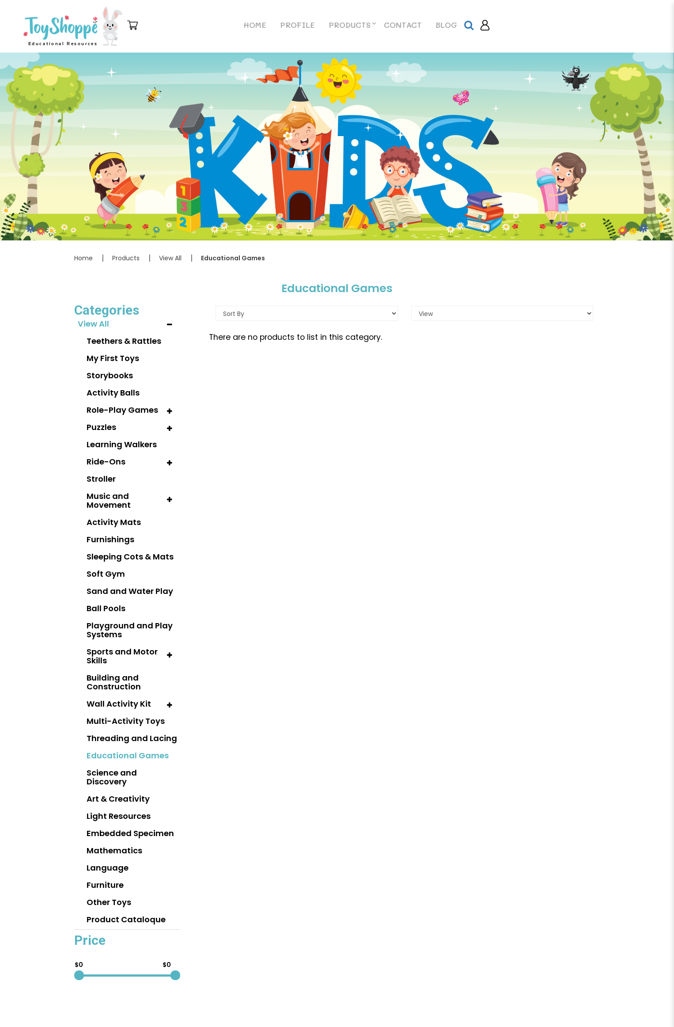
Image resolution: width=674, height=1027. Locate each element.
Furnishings (110, 539)
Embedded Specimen (130, 833)
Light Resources (119, 816)
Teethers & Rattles (124, 340)
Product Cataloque (126, 919)
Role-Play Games (122, 409)
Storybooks (110, 375)
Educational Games (233, 258)
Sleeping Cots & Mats (130, 556)
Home (83, 258)
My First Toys (113, 358)
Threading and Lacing (132, 738)
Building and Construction (114, 682)
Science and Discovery (112, 777)
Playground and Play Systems (130, 630)
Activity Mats (114, 522)
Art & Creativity (118, 798)
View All (170, 258)
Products (126, 258)
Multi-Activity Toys (126, 721)
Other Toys (109, 902)
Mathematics (114, 850)
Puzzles (101, 427)
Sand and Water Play (130, 591)
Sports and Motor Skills (122, 656)
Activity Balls (113, 392)
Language (108, 867)
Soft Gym (106, 573)
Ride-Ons (106, 461)
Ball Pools (106, 608)
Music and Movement (109, 500)
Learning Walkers (122, 444)
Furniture (105, 884)
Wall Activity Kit (119, 703)
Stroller (101, 478)
